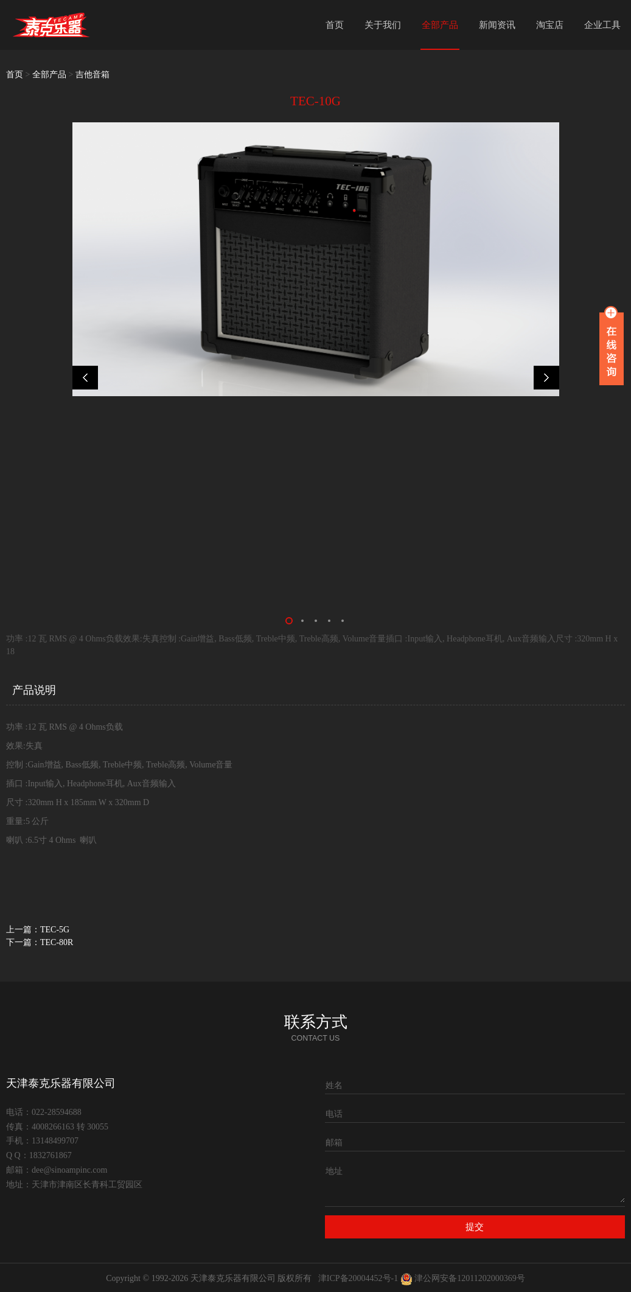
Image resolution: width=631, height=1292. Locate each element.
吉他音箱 (92, 74)
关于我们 (382, 25)
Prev (88, 377)
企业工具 (602, 25)
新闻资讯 (497, 25)
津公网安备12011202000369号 (469, 1278)
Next (542, 377)
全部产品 (440, 25)
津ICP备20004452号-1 (358, 1278)
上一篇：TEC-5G (37, 929)
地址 (334, 1171)
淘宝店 (549, 25)
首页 (335, 25)
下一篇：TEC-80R (39, 942)
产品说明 (34, 690)
